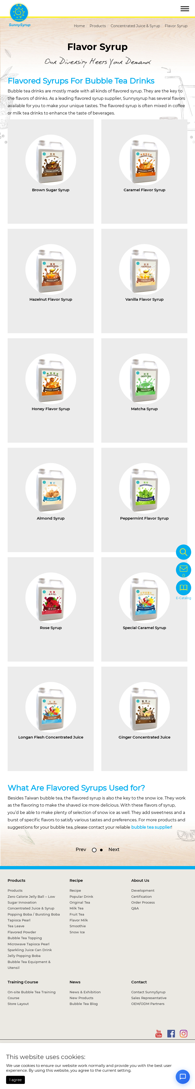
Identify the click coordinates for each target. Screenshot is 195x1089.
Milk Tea (77, 908)
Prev (81, 849)
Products (98, 26)
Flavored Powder (22, 932)
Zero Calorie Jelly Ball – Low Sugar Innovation (31, 899)
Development (142, 890)
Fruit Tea (77, 914)
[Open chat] (183, 1077)
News (75, 982)
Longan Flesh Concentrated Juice (50, 737)
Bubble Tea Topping (25, 938)
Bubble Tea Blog (84, 1004)
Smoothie (78, 926)
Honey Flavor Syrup (51, 408)
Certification (141, 896)
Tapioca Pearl (19, 920)
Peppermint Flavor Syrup (144, 518)
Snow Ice (77, 932)
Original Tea (80, 902)
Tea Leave (16, 926)
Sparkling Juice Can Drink (30, 950)
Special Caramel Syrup (144, 627)
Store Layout (18, 1004)
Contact (139, 982)
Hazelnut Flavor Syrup (50, 299)
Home (79, 26)
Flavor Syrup (176, 26)
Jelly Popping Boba (24, 956)
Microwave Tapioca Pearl (29, 944)
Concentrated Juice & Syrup (135, 26)
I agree (15, 1080)
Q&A (135, 908)
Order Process (143, 902)
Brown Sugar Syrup (50, 189)
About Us (140, 880)
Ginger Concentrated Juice (144, 737)
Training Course (23, 982)
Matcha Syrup (144, 408)
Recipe (76, 880)
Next (113, 849)
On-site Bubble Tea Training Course (32, 995)
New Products (81, 998)
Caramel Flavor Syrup (144, 189)
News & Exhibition (85, 992)
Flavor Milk (79, 920)
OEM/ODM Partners (148, 1004)
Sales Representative (149, 998)
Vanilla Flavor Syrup (144, 299)
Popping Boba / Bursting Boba (34, 914)
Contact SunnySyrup (148, 992)
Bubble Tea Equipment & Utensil (29, 965)
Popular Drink (81, 896)
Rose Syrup (51, 627)
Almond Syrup (50, 518)
